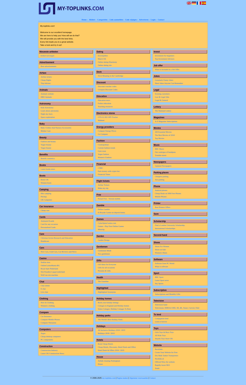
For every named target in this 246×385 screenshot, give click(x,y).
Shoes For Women (162, 246)
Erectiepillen (103, 56)
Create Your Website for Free (166, 352)
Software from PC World (164, 263)
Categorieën (102, 20)
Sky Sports (159, 283)
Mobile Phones (161, 197)
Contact (161, 20)
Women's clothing (48, 306)
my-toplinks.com (108, 378)
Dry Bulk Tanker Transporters (166, 355)
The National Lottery (163, 111)
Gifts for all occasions (106, 267)
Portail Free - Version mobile (109, 199)
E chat (43, 289)
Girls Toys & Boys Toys (164, 332)
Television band (161, 305)
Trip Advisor (46, 83)
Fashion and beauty (48, 141)
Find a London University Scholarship (170, 225)
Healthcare (45, 241)
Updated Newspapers (163, 166)
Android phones (161, 190)
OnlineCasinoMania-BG (50, 265)
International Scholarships (165, 228)
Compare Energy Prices (107, 131)
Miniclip (101, 229)
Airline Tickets (103, 185)
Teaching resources (105, 106)
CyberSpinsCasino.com (107, 223)
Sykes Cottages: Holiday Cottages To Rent (114, 309)
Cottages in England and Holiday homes (113, 306)
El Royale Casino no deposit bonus (111, 212)
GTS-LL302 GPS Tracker (108, 117)
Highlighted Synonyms (107, 292)
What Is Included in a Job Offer (167, 69)
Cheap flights (46, 80)
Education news (104, 100)
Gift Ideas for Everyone (107, 264)
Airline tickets (46, 77)
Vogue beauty (46, 145)
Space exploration (48, 117)
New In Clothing (47, 302)
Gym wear (102, 151)
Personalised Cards (48, 227)
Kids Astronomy (47, 107)
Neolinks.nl (159, 359)
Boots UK (44, 180)
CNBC (100, 168)
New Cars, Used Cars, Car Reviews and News (58, 252)
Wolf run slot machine (49, 275)
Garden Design (103, 240)
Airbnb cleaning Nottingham (109, 361)
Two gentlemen (104, 254)
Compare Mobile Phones (50, 319)
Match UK (102, 59)
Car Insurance (46, 316)
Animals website (47, 94)
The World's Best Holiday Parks (110, 319)
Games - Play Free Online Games (111, 226)
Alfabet (92, 20)
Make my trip (103, 188)
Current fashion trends (106, 148)
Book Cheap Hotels (105, 344)
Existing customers (162, 94)
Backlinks (159, 349)
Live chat (44, 292)
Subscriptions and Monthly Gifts (167, 294)
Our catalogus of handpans (165, 152)
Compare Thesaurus (48, 323)
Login (153, 20)
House (100, 364)
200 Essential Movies (163, 132)
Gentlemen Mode (104, 251)
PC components (47, 340)
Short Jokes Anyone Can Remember (169, 83)
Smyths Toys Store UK (164, 338)
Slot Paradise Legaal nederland (53, 272)
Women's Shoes (161, 253)
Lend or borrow (161, 322)
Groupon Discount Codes (108, 89)
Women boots (46, 183)
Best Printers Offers (162, 207)
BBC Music (159, 149)
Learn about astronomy (50, 111)
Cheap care (45, 210)
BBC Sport (159, 277)
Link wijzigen (131, 20)
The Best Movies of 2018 (165, 135)
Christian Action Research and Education (57, 238)
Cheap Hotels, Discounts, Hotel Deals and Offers (117, 347)
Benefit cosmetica (48, 158)
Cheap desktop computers (51, 336)
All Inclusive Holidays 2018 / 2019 (111, 330)
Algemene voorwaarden (139, 378)
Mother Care (46, 131)
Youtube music (161, 155)
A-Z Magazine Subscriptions (166, 121)
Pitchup (44, 197)
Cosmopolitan (103, 145)
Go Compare (103, 134)
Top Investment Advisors (164, 59)
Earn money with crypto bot (108, 171)
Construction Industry (49, 350)
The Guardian (103, 281)
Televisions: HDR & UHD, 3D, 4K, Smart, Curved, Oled (177, 308)
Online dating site (105, 65)
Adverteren (144, 20)
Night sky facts (47, 114)
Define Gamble (104, 209)
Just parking (159, 180)
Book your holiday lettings (108, 302)
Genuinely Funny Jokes (164, 80)
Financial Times (104, 174)
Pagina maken (122, 378)
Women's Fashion (105, 157)
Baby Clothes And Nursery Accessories (56, 128)
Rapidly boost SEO (162, 365)
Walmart (101, 120)
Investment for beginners (164, 56)
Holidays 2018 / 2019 (106, 333)
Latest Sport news (162, 280)
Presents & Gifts (104, 271)
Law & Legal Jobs (162, 97)
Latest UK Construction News (52, 353)
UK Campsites (46, 200)
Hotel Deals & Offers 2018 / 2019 (111, 350)
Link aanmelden (116, 20)
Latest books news (48, 169)
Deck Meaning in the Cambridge (110, 76)
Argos (43, 333)
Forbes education (104, 103)
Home (84, 20)
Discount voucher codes (107, 86)
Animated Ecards (47, 221)
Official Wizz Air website (165, 362)
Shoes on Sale (160, 249)
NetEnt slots (45, 262)
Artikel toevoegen (47, 56)
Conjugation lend (161, 318)
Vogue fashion (103, 154)
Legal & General (161, 100)
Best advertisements (48, 66)
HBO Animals (46, 97)
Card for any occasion (49, 224)
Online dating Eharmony (107, 62)
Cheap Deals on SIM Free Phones (168, 193)
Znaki (157, 368)
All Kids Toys (160, 335)
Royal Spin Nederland (49, 269)
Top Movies (159, 138)
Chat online (45, 286)
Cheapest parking (161, 176)
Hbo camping (46, 193)
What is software (161, 266)
